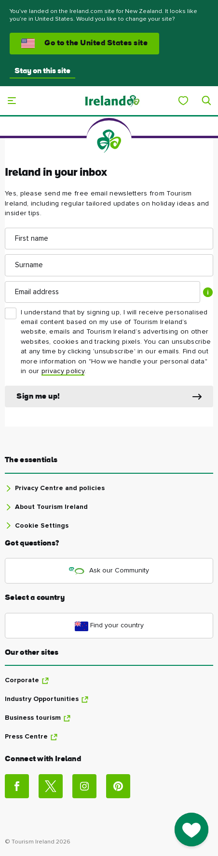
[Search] (206, 100)
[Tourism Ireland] (112, 100)
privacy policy (62, 371)
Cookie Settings (41, 525)
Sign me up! (38, 397)
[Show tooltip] (208, 292)
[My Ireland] (183, 100)
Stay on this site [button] (42, 71)
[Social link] (17, 786)
